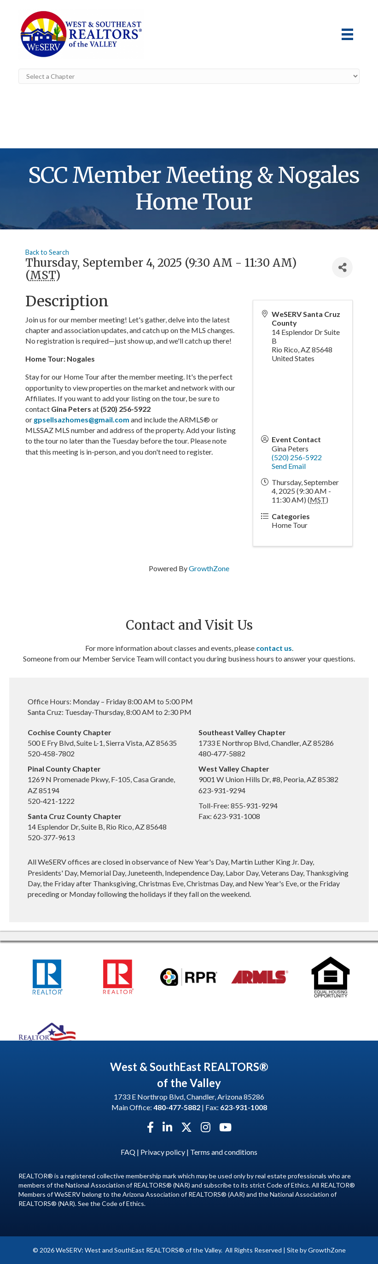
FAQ (128, 1151)
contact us (274, 648)
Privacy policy (162, 1151)
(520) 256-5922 (297, 457)
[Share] (342, 267)
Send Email (289, 466)
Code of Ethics (123, 1203)
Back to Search (47, 252)
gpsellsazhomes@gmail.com (81, 419)
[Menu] (347, 34)
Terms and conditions (223, 1151)
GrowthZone (209, 568)
